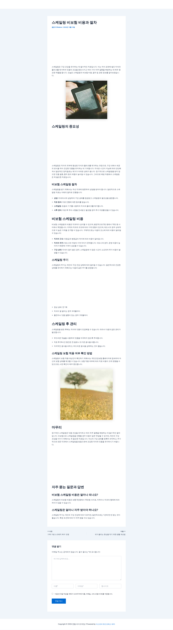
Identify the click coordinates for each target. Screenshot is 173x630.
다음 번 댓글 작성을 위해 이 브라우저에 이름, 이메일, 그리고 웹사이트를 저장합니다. (84, 594)
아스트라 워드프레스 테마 (105, 624)
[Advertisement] (86, 47)
